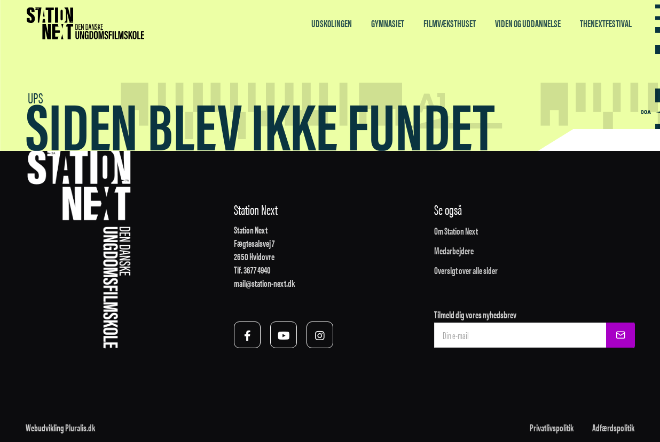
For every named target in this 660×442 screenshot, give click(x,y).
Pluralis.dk (80, 427)
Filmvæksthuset (449, 23)
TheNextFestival (606, 23)
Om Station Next (456, 230)
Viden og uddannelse (528, 23)
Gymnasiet (387, 23)
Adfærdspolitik (613, 427)
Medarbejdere (454, 250)
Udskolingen (331, 23)
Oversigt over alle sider (466, 270)
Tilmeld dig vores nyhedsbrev (475, 314)
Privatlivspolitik (551, 427)
